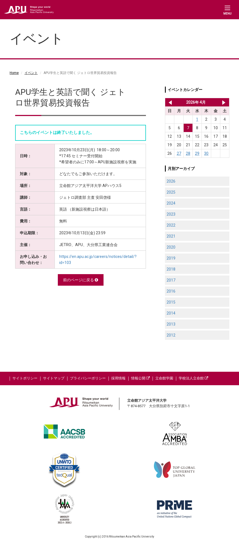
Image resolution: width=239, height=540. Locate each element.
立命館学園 (164, 378)
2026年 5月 (224, 102)
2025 (171, 192)
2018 (171, 269)
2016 (171, 291)
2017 (171, 280)
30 (206, 153)
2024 (171, 203)
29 (197, 153)
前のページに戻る (80, 280)
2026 (171, 181)
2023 (171, 214)
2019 (171, 258)
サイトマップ (53, 378)
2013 (171, 324)
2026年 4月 (196, 102)
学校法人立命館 (193, 378)
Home (14, 73)
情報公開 (140, 378)
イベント (31, 73)
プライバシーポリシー (88, 378)
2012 (171, 335)
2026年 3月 (169, 102)
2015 (171, 302)
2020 (171, 247)
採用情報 (118, 378)
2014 (171, 313)
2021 (171, 236)
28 (188, 153)
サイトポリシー (24, 378)
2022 (171, 225)
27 (179, 153)
